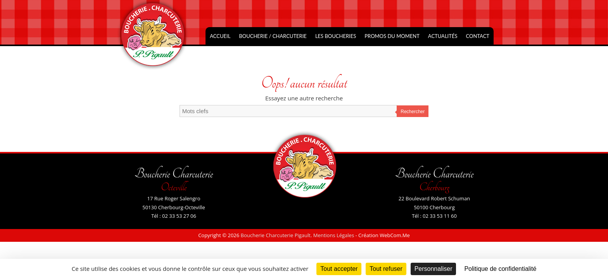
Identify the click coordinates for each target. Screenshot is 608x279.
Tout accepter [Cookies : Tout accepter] (339, 268)
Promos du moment (392, 36)
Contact (477, 36)
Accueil (220, 36)
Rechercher (413, 111)
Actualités (443, 36)
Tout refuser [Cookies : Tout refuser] (386, 268)
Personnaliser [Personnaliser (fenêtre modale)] (434, 268)
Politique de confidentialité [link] (500, 268)
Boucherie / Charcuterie (273, 36)
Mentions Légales (333, 235)
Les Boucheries (335, 36)
